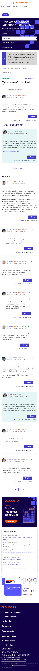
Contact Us (7, 649)
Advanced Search (7, 47)
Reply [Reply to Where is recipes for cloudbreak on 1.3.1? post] (33, 116)
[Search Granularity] (19, 38)
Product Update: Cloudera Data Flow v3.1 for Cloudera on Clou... (19, 553)
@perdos (8, 439)
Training (15, 6)
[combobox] (19, 42)
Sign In (5, 14)
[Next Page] (23, 489)
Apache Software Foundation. (19, 665)
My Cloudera (6, 621)
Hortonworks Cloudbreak (15, 89)
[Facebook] (2, 645)
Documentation (8, 631)
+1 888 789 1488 (11, 652)
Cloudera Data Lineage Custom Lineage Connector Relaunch (17, 538)
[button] (35, 101)
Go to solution (29, 78)
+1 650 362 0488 (22, 655)
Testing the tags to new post (11, 564)
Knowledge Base (8, 636)
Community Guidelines (11, 612)
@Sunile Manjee (6, 468)
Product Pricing (8, 641)
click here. (9, 667)
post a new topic (27, 60)
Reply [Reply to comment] (32, 157)
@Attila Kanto (9, 239)
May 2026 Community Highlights (12, 559)
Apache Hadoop (13, 663)
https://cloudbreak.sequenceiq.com (15, 107)
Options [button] (6, 72)
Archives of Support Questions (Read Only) (15, 68)
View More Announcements (19, 569)
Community (5, 6)
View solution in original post (11, 151)
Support (32, 6)
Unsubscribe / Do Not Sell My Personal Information (13, 661)
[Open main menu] (36, 14)
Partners (24, 6)
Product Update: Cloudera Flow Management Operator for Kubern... (18, 545)
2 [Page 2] (20, 490)
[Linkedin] (11, 645)
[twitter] (6, 645)
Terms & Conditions (6, 659)
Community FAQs (9, 616)
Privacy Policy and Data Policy (18, 659)
